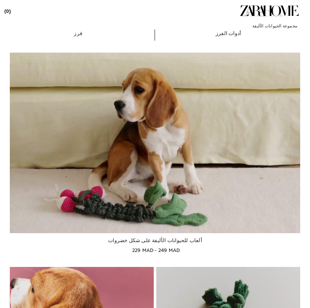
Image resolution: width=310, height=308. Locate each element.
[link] (269, 10)
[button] (228, 33)
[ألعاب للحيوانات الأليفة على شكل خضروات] (155, 143)
